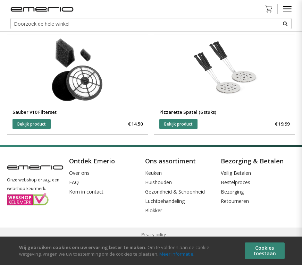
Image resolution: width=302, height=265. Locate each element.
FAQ (74, 182)
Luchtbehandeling (165, 201)
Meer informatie (176, 254)
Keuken (153, 173)
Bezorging (232, 191)
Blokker (153, 210)
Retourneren (235, 201)
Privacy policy (153, 235)
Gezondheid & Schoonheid (175, 191)
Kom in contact (86, 191)
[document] (152, 251)
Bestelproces (235, 182)
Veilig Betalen (236, 173)
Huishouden (158, 182)
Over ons (79, 173)
